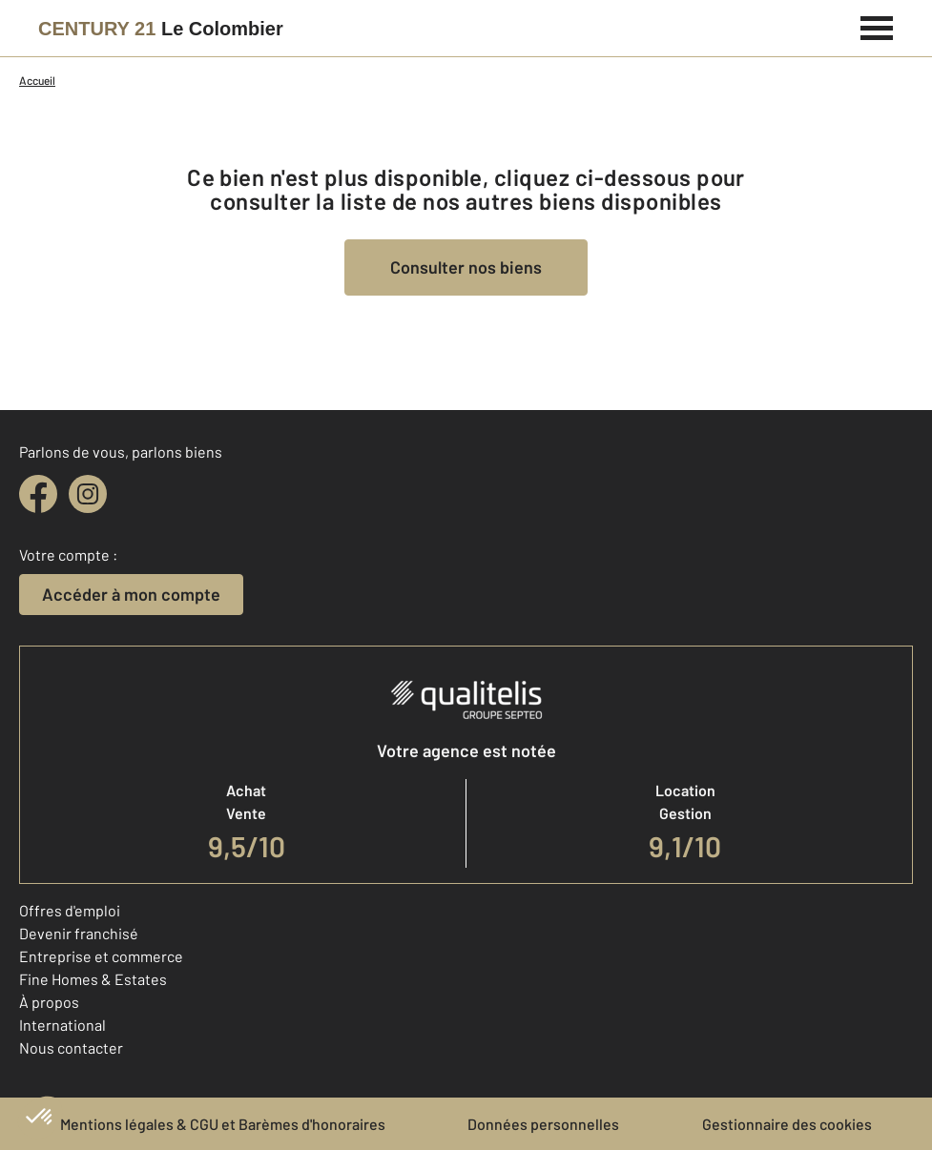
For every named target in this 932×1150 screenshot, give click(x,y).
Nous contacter (71, 1047)
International (62, 1025)
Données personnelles (543, 1124)
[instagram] (88, 494)
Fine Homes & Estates (93, 979)
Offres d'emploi (69, 910)
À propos (49, 1002)
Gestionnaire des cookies (787, 1124)
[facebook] (38, 494)
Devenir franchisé (78, 933)
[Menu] (877, 25)
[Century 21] (160, 28)
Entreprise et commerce (101, 956)
